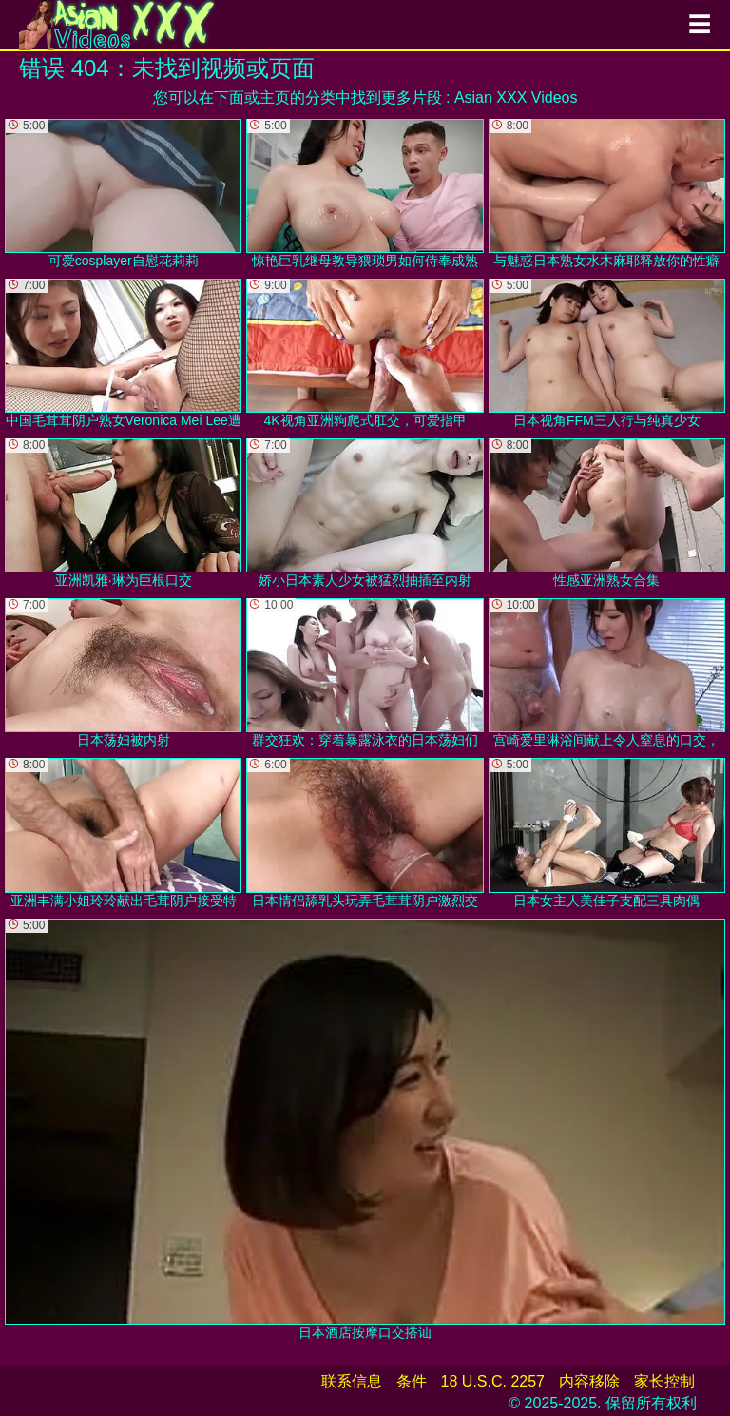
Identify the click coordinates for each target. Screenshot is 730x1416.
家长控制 (664, 1381)
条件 (411, 1381)
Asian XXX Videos (516, 97)
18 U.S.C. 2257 (493, 1381)
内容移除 (589, 1381)
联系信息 (351, 1381)
